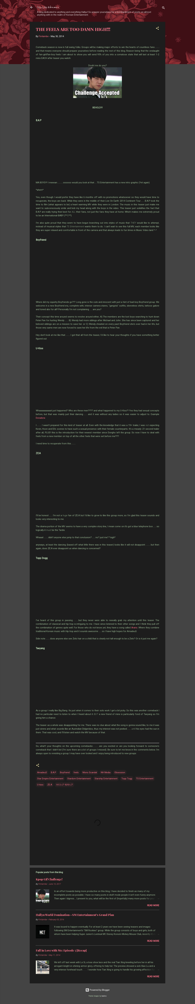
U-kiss (40, 784)
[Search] (163, 8)
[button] (157, 28)
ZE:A (49, 784)
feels (76, 772)
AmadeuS (42, 772)
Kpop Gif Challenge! (49, 879)
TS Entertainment (144, 778)
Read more (153, 905)
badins (104, 996)
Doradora (40, 418)
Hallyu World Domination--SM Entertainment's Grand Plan (75, 915)
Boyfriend (65, 772)
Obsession (119, 772)
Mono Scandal (90, 772)
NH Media (105, 772)
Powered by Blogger (97, 990)
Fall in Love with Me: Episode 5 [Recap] (61, 950)
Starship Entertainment (106, 778)
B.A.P (53, 772)
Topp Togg (126, 778)
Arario (134, 627)
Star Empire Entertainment (50, 778)
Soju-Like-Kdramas (48, 7)
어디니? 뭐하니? (64, 784)
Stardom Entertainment (79, 778)
